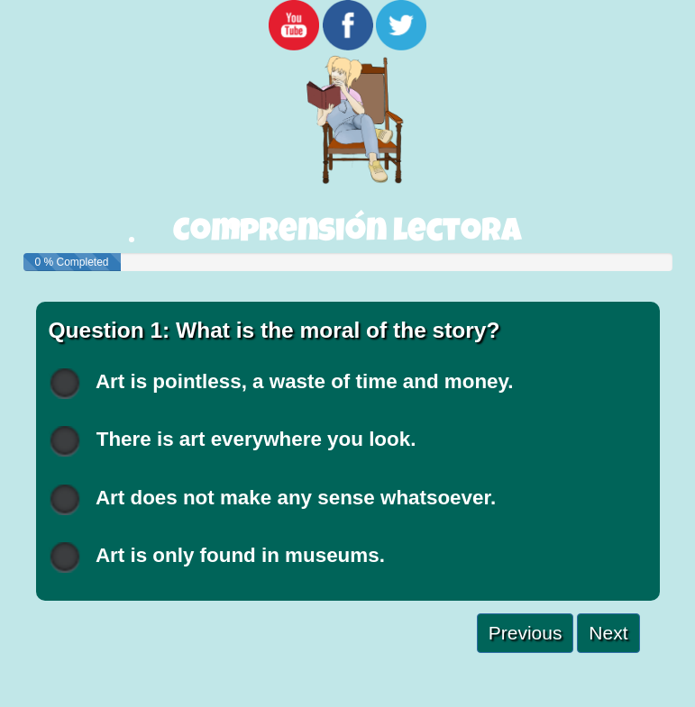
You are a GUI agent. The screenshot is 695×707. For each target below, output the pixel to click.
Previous (525, 632)
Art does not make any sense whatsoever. (273, 499)
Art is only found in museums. (217, 557)
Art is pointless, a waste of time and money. (281, 383)
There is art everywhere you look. (232, 441)
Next (608, 632)
